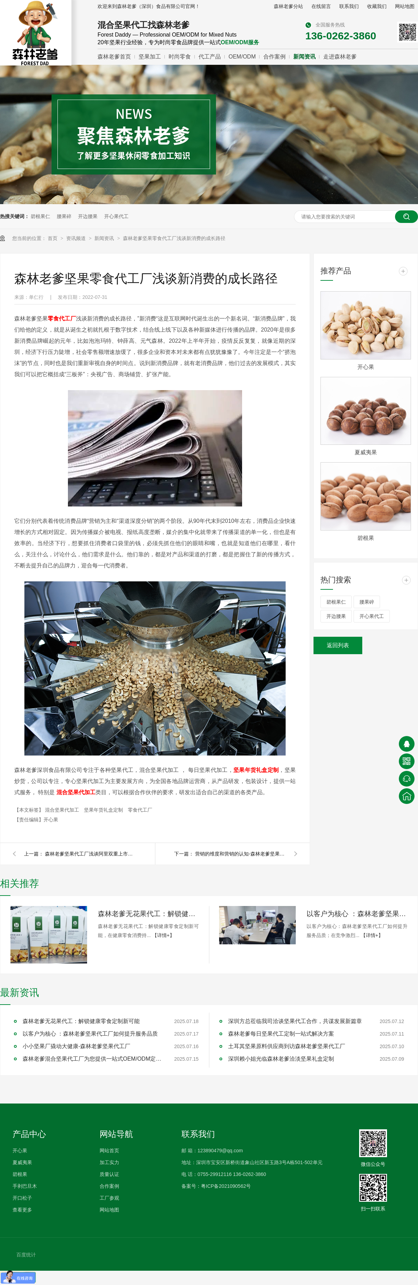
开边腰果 (88, 216)
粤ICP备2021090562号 (226, 1186)
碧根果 (365, 538)
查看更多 (22, 1210)
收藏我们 (377, 6)
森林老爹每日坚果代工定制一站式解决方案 (281, 1034)
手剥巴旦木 (25, 1186)
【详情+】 (163, 935)
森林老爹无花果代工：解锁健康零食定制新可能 (148, 914)
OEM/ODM (242, 57)
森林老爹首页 (114, 57)
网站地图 (405, 6)
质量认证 (109, 1174)
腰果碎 (64, 216)
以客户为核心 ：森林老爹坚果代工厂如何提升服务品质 (357, 914)
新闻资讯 (304, 57)
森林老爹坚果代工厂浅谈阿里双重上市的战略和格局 (90, 854)
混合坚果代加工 (62, 810)
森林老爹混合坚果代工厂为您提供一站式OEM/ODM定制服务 (92, 1059)
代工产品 (210, 57)
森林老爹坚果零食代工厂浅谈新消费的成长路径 (174, 238)
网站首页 (109, 1150)
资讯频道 (76, 238)
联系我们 (349, 6)
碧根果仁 (40, 216)
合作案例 (274, 57)
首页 (53, 238)
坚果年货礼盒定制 (104, 810)
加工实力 (109, 1162)
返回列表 (338, 645)
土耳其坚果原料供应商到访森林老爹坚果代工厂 (286, 1046)
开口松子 (22, 1198)
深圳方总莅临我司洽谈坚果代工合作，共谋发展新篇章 (295, 1021)
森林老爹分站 (288, 6)
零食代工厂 (140, 810)
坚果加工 (150, 57)
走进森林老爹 (340, 57)
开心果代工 (116, 216)
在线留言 (321, 6)
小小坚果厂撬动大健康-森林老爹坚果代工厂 (76, 1046)
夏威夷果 (366, 452)
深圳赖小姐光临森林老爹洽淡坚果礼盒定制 (281, 1059)
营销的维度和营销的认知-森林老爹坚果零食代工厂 (240, 854)
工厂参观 (109, 1198)
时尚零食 (180, 57)
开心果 (365, 367)
